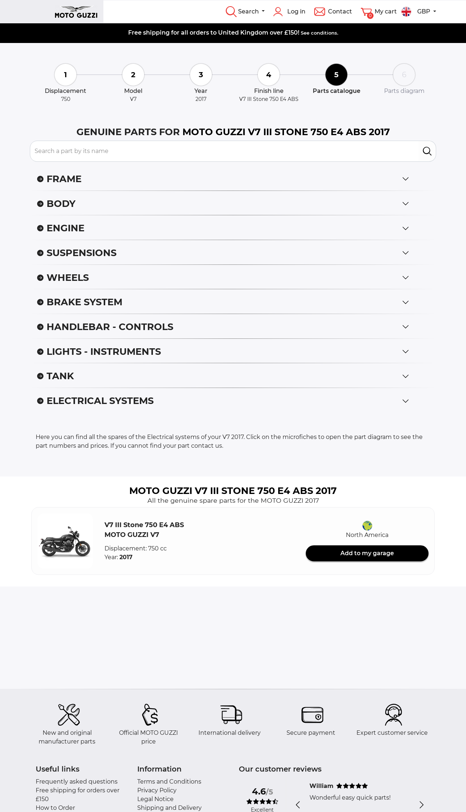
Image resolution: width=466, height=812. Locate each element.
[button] (65, 541)
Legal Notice (155, 799)
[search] (427, 151)
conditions (324, 33)
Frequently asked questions (77, 781)
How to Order (55, 807)
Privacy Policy (157, 790)
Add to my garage (367, 553)
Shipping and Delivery (169, 807)
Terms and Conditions (169, 781)
